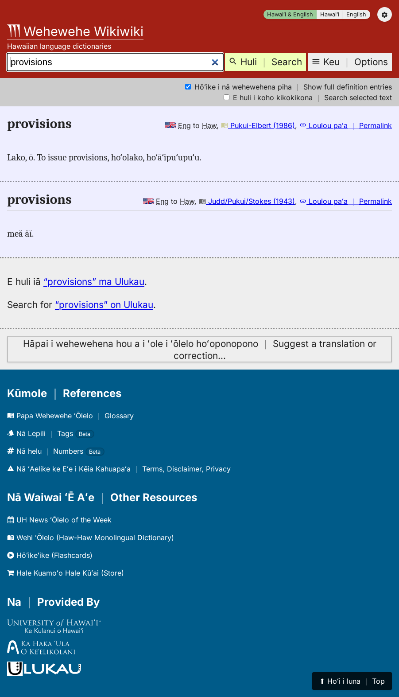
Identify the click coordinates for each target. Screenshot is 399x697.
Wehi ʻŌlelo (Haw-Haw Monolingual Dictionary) (90, 537)
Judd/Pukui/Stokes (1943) (247, 201)
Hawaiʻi (329, 14)
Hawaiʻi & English (290, 14)
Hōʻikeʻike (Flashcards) (50, 555)
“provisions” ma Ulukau (93, 281)
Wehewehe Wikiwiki (75, 31)
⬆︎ (352, 681)
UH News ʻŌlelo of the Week (59, 519)
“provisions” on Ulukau (104, 304)
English (356, 14)
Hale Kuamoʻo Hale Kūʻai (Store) (65, 573)
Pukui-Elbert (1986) (258, 125)
